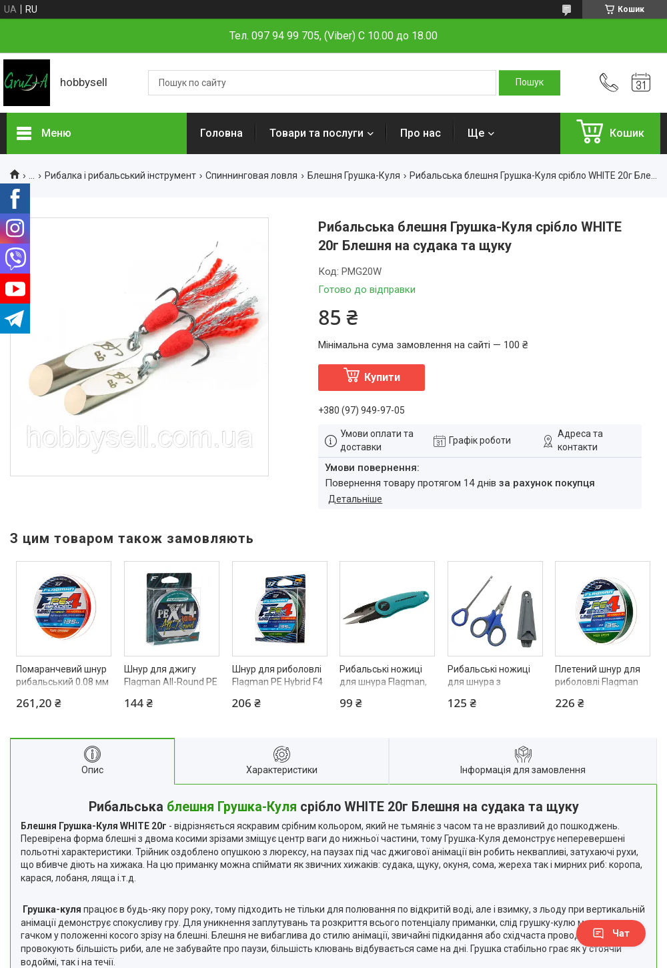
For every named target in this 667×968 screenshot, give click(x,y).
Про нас (420, 133)
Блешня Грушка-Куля (353, 175)
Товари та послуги (316, 133)
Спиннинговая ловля (251, 175)
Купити (382, 377)
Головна (221, 133)
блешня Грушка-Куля (232, 807)
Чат (611, 933)
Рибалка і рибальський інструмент (120, 175)
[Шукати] (529, 82)
